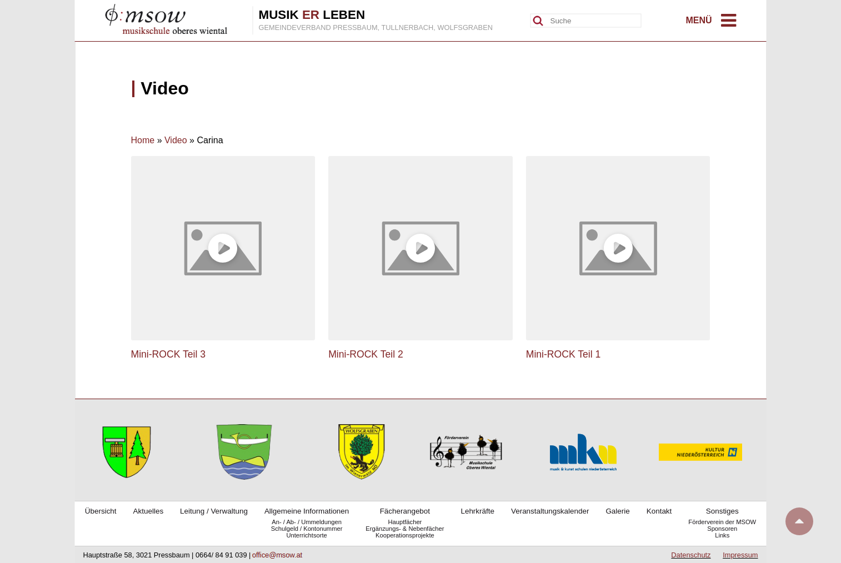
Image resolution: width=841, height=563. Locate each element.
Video (175, 140)
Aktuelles (148, 511)
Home (143, 140)
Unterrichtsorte (306, 535)
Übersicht (101, 511)
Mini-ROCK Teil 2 (365, 354)
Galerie (617, 511)
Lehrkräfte (477, 511)
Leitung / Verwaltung (214, 511)
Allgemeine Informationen (306, 511)
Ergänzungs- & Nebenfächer (405, 528)
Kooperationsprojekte (405, 535)
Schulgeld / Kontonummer (307, 528)
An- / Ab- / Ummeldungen (307, 522)
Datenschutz (690, 555)
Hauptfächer (405, 522)
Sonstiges (722, 511)
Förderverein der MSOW (722, 522)
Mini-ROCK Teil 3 (168, 354)
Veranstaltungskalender (550, 511)
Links (722, 535)
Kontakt (659, 511)
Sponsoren (722, 528)
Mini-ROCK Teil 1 (563, 354)
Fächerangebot (405, 511)
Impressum (740, 555)
